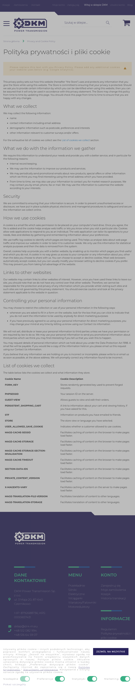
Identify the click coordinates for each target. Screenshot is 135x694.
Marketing (111, 679)
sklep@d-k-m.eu (26, 626)
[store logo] (30, 24)
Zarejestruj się (110, 585)
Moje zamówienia (113, 590)
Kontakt (35, 4)
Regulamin (109, 629)
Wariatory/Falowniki (82, 602)
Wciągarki (75, 598)
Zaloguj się (73, 4)
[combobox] (87, 23)
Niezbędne (10, 679)
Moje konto (58, 4)
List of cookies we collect (76, 140)
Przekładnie (76, 585)
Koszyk (6, 4)
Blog (130, 4)
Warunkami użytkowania (40, 669)
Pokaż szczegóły (14, 684)
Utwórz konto (117, 4)
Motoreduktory (79, 607)
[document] (67, 667)
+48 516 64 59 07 (25, 635)
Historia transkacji (113, 598)
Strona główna (11, 41)
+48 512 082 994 (25, 630)
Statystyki (79, 679)
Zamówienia (21, 4)
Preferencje (45, 679)
